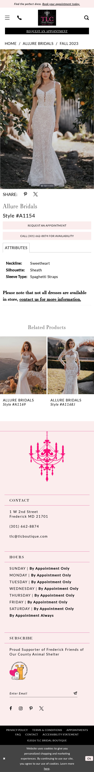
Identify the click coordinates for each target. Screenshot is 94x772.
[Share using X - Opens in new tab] (35, 194)
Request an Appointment (47, 225)
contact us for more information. (50, 299)
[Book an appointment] (47, 31)
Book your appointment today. (61, 4)
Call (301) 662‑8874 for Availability (47, 236)
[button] (7, 17)
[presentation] (23, 365)
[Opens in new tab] (19, 670)
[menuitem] (7, 17)
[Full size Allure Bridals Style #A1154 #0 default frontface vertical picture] (47, 119)
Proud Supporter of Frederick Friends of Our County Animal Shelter (47, 652)
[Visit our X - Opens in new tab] (41, 708)
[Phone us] (19, 17)
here (47, 768)
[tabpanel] (47, 119)
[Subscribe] (75, 693)
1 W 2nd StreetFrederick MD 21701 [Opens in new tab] (29, 514)
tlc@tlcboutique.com (29, 536)
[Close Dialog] (4, 758)
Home (11, 43)
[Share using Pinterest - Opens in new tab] (25, 194)
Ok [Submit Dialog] (89, 758)
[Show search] (87, 17)
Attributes (16, 247)
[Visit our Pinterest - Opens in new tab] (31, 708)
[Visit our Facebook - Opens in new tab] (11, 708)
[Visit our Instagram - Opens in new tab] (21, 708)
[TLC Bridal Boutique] (47, 18)
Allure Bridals (38, 43)
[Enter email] (43, 693)
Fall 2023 (69, 43)
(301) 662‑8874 (24, 526)
